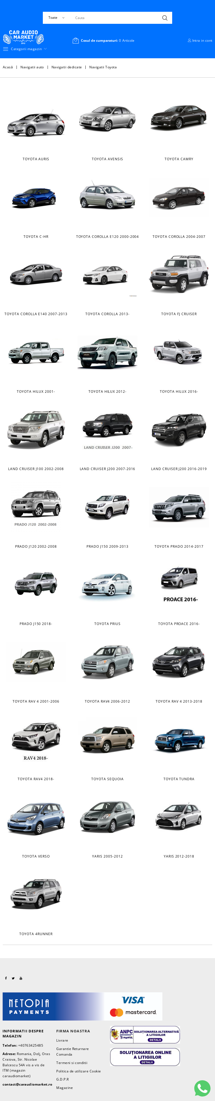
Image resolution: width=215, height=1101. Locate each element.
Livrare (62, 1040)
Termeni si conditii (71, 1062)
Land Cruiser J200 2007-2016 (107, 468)
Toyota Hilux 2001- (36, 391)
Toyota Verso (36, 856)
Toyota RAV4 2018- (36, 779)
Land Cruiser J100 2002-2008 (36, 468)
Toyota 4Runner (35, 934)
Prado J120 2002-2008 (36, 546)
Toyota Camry (179, 159)
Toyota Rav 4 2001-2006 (36, 701)
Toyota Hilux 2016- (179, 391)
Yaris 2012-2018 (179, 856)
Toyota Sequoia (107, 779)
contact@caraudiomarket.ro (27, 1084)
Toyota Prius (107, 623)
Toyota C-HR (36, 236)
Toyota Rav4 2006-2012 (107, 701)
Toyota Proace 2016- (179, 623)
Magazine (64, 1087)
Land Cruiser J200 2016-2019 (179, 468)
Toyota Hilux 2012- (107, 391)
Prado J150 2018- (36, 623)
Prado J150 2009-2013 (107, 546)
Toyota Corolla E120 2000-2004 (107, 236)
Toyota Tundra (179, 779)
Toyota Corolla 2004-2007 (179, 236)
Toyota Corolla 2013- (107, 314)
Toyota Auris (36, 159)
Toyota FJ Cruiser (179, 314)
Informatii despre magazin (23, 1033)
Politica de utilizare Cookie (78, 1071)
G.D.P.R (62, 1079)
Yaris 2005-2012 (107, 856)
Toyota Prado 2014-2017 (179, 546)
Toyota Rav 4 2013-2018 (179, 701)
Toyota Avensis (107, 159)
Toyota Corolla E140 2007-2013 (35, 314)
